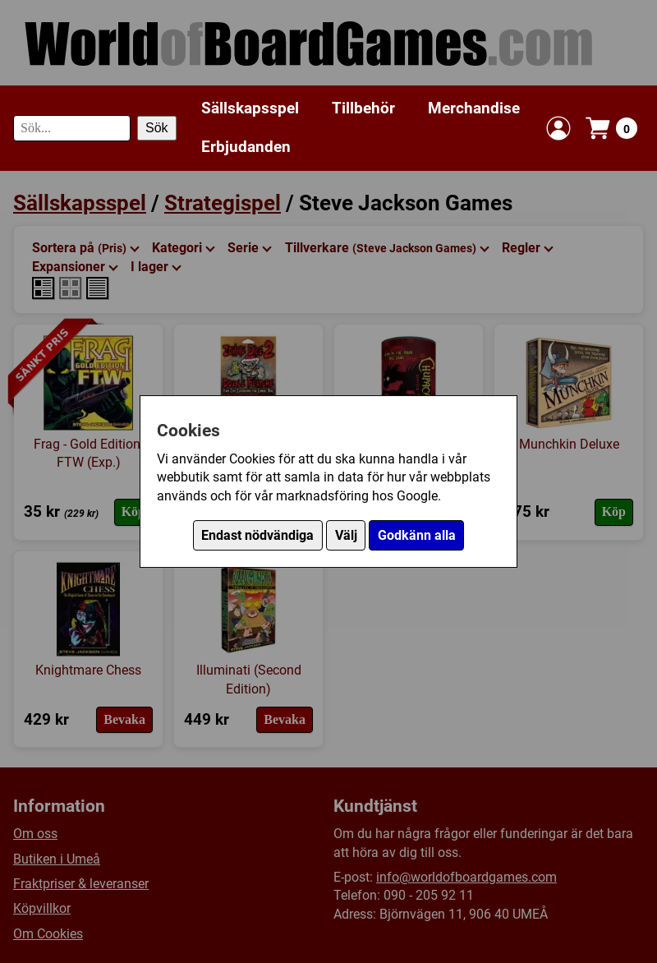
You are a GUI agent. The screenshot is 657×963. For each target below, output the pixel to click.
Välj (346, 535)
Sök (156, 128)
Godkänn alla (417, 535)
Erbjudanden (246, 146)
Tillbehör (363, 108)
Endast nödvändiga (257, 535)
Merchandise (474, 108)
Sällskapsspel (250, 108)
